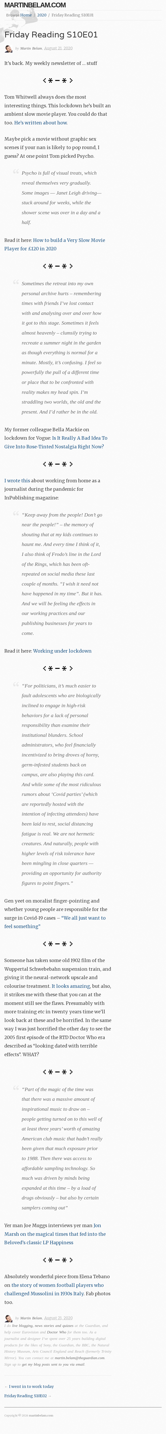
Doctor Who (56, 1332)
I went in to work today (31, 1386)
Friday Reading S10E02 (25, 1396)
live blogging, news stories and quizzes (42, 1325)
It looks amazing (71, 986)
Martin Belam (31, 48)
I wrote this (17, 481)
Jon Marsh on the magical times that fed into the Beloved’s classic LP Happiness (55, 1234)
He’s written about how (40, 123)
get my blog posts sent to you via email (53, 1364)
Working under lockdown (62, 651)
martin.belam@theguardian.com (79, 1358)
